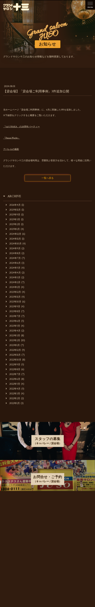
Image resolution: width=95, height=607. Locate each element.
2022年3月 (13, 393)
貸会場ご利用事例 (48, 538)
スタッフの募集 (48, 546)
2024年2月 (13, 282)
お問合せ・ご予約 (48, 554)
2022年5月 (13, 383)
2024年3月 (13, 277)
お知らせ (48, 505)
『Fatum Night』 (11, 138)
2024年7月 (13, 258)
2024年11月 (13, 238)
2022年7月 (13, 374)
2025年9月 (13, 214)
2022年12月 (13, 350)
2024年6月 (13, 263)
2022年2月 (13, 398)
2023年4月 (13, 330)
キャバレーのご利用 (48, 521)
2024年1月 (13, 287)
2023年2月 (13, 340)
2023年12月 (13, 292)
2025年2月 (13, 224)
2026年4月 (13, 205)
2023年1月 (13, 345)
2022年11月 (13, 354)
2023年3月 (13, 335)
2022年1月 (13, 403)
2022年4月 (13, 388)
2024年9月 (13, 248)
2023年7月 (13, 316)
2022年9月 (13, 364)
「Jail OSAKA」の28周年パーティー (21, 126)
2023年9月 (13, 306)
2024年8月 (13, 253)
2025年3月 (13, 219)
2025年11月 (13, 209)
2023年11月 (13, 296)
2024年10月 (14, 243)
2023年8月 (13, 311)
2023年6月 (13, 321)
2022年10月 (13, 359)
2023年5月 (13, 325)
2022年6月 (13, 379)
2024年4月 (13, 272)
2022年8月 (13, 369)
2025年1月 (13, 229)
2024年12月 (13, 234)
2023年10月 (13, 301)
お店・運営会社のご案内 (48, 513)
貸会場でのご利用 (48, 529)
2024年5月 (13, 267)
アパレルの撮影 (11, 149)
